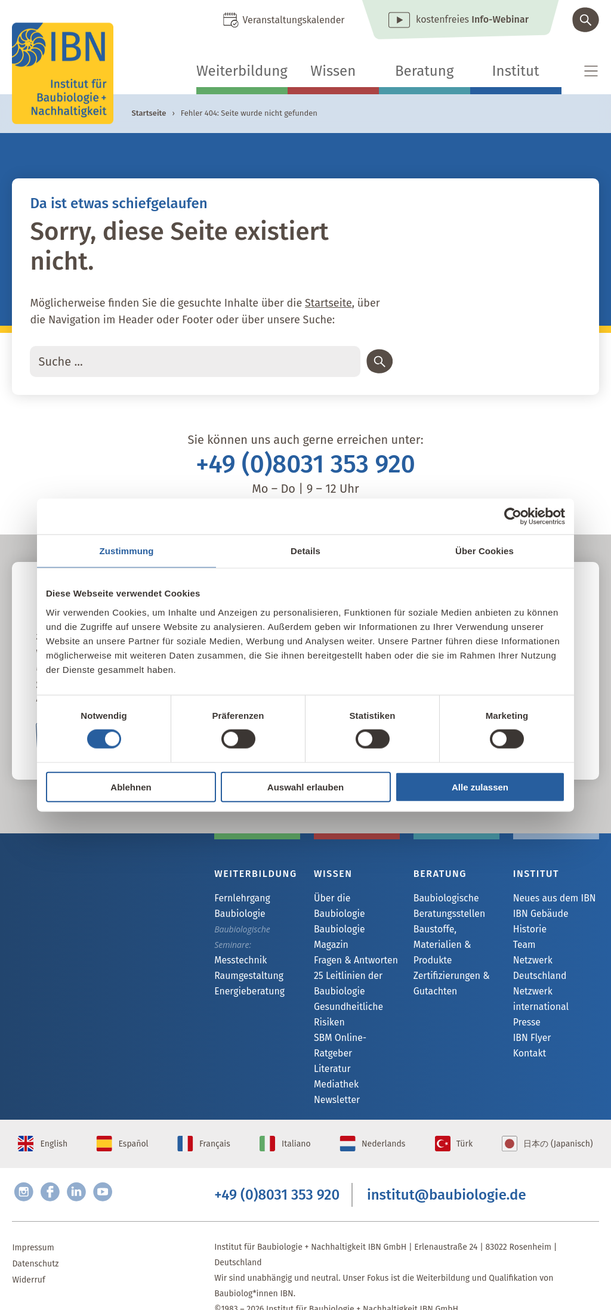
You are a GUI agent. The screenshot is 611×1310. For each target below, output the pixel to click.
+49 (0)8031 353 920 (305, 464)
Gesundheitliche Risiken (344, 985)
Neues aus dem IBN (550, 899)
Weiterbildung (242, 71)
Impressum (33, 1223)
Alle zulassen (480, 786)
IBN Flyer (530, 1026)
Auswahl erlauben (305, 786)
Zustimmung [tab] (127, 551)
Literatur (330, 1025)
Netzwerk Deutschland (555, 963)
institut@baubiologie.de (446, 1166)
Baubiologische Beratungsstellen (445, 906)
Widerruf (28, 1255)
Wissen (333, 71)
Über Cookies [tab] (484, 551)
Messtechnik (237, 961)
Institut (515, 71)
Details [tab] (305, 551)
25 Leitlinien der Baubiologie (344, 954)
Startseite (148, 113)
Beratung (424, 71)
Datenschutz (35, 1239)
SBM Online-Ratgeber (354, 1009)
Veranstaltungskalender (293, 20)
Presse (525, 1010)
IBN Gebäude (537, 915)
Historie (528, 931)
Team (523, 947)
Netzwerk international (538, 986)
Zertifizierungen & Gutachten (447, 968)
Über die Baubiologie (354, 899)
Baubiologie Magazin (353, 915)
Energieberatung (245, 993)
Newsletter (334, 1057)
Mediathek (334, 1041)
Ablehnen (130, 786)
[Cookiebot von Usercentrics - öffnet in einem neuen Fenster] (513, 517)
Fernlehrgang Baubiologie (239, 906)
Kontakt (527, 1042)
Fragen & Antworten (351, 931)
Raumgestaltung (245, 977)
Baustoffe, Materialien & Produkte (454, 937)
